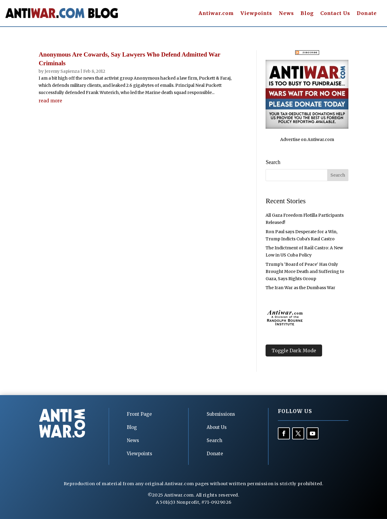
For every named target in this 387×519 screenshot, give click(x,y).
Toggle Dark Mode (294, 350)
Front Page (139, 414)
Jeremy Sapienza (62, 71)
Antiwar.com (216, 13)
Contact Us (335, 13)
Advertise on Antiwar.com (307, 139)
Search (214, 440)
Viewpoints (256, 13)
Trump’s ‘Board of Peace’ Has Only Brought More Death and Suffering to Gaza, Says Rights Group (305, 271)
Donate (367, 13)
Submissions (221, 414)
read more (50, 101)
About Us (217, 427)
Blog (307, 13)
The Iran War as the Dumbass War (300, 287)
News (286, 13)
